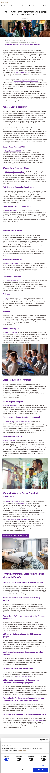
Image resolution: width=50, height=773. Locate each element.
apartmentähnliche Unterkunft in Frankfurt (26, 81)
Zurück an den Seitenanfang (40, 735)
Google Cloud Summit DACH (13, 151)
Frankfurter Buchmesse (11, 281)
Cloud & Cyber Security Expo (12, 210)
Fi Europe (7, 298)
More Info (42, 765)
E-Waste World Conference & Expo (14, 172)
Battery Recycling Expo (11, 332)
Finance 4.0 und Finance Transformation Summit (18, 421)
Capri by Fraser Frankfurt (22, 72)
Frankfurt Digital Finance (9, 440)
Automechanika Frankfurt (12, 263)
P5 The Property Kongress (10, 405)
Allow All (40, 769)
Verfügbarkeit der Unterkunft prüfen (15, 535)
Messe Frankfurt (22, 503)
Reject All (24, 769)
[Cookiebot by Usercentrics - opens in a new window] (41, 740)
